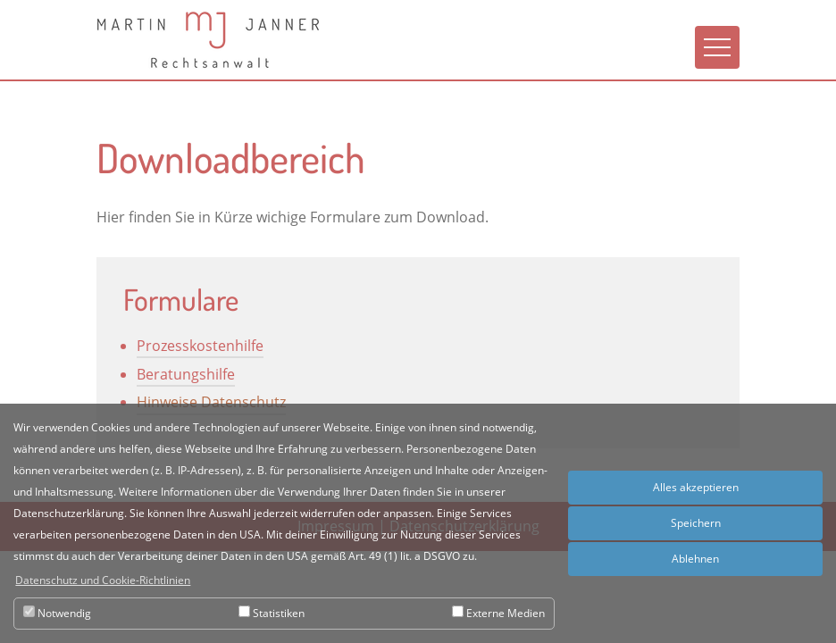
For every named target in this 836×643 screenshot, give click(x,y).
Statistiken (271, 613)
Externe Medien (498, 613)
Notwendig (57, 613)
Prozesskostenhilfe (200, 345)
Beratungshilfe (186, 374)
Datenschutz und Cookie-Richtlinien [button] (102, 580)
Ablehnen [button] (695, 558)
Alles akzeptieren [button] (696, 487)
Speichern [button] (696, 522)
